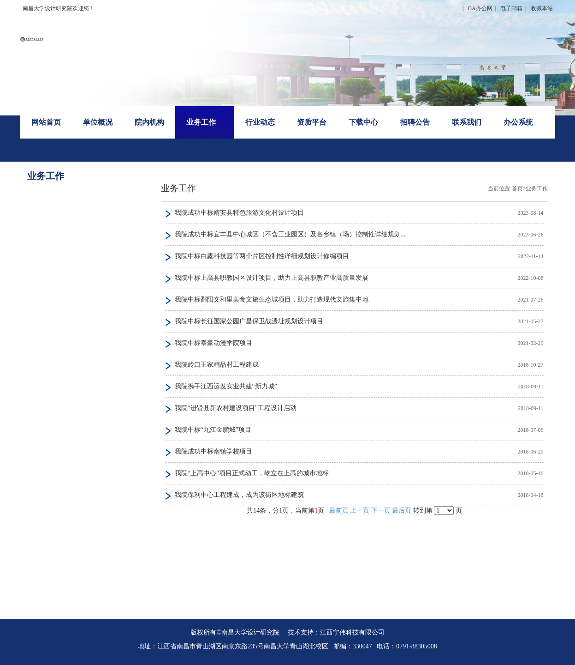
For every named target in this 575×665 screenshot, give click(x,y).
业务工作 (201, 122)
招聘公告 (415, 122)
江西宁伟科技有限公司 (352, 632)
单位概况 (98, 122)
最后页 (401, 510)
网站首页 (46, 122)
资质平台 (311, 122)
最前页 (339, 510)
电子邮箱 (511, 8)
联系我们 (466, 122)
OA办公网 (480, 8)
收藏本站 (542, 8)
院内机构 (149, 122)
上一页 (359, 510)
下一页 (381, 510)
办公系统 (518, 122)
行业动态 (260, 122)
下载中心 (363, 122)
